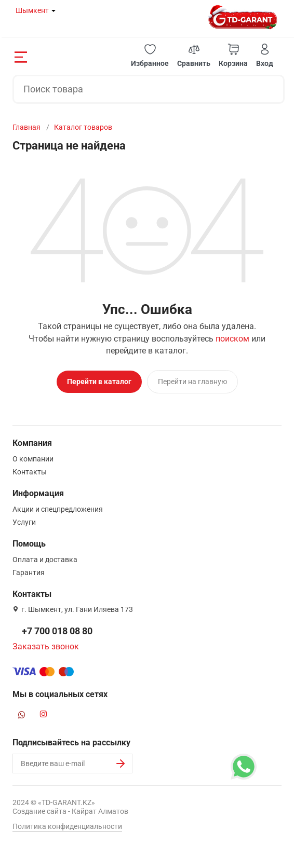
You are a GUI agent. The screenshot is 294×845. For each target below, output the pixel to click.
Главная (26, 127)
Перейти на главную (192, 381)
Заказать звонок (45, 646)
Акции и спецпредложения (57, 509)
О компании (33, 459)
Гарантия (28, 572)
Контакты (29, 472)
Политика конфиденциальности (67, 826)
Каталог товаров (83, 127)
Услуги (24, 522)
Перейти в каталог (99, 381)
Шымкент (32, 10)
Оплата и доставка (44, 559)
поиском (232, 339)
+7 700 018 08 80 (57, 630)
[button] (150, 56)
